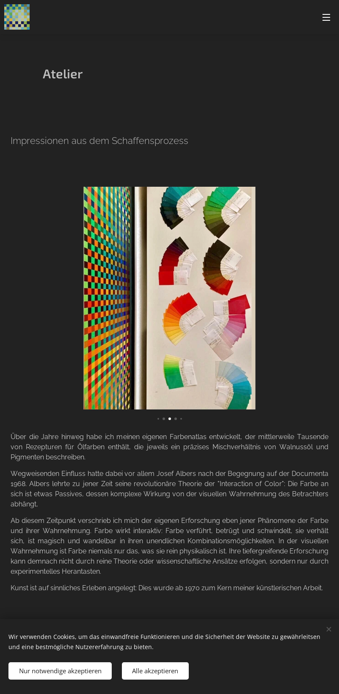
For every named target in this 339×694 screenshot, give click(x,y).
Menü (326, 17)
